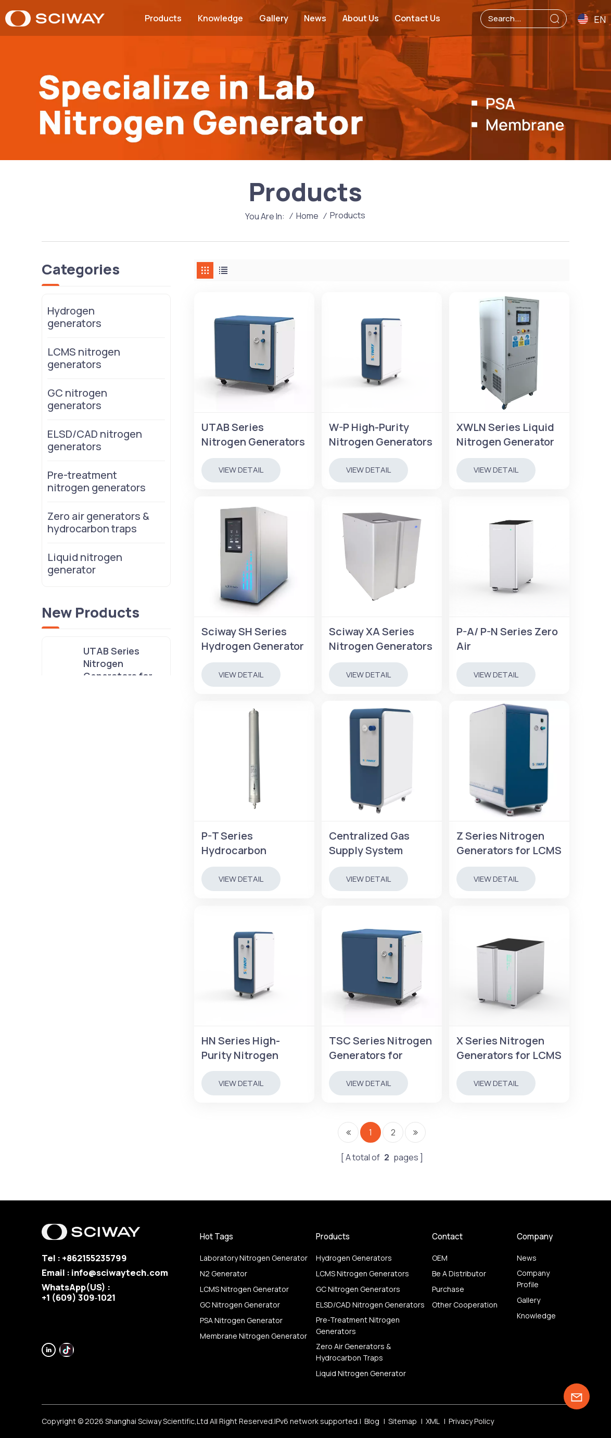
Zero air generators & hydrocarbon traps (98, 522)
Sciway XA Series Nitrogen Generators (380, 638)
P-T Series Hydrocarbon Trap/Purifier (233, 843)
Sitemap (402, 1421)
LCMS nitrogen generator (244, 1289)
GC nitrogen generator (240, 1305)
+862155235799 (94, 1258)
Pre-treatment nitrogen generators (96, 481)
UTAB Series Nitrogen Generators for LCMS (253, 434)
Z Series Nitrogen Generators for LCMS (509, 843)
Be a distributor (459, 1273)
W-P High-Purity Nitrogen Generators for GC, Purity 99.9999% (380, 434)
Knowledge (220, 18)
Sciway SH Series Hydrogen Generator (252, 638)
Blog (371, 1421)
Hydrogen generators (74, 317)
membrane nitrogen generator (253, 1336)
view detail (241, 469)
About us (360, 18)
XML (433, 1421)
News (315, 18)
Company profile (533, 1278)
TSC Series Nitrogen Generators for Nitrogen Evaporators (380, 1048)
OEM (440, 1258)
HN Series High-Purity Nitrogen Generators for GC (247, 1048)
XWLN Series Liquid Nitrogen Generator (505, 434)
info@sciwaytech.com (119, 1272)
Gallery (273, 18)
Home (307, 215)
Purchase (448, 1289)
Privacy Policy (471, 1421)
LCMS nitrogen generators (83, 358)
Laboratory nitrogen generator (254, 1258)
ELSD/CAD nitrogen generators (94, 440)
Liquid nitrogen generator (84, 563)
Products (163, 18)
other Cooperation (465, 1305)
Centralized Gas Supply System (369, 843)
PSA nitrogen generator (241, 1320)
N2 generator (223, 1273)
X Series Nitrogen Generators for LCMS (509, 1048)
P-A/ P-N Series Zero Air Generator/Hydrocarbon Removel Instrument (509, 638)
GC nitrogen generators (77, 399)
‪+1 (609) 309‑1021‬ (79, 1297)
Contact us (417, 18)
